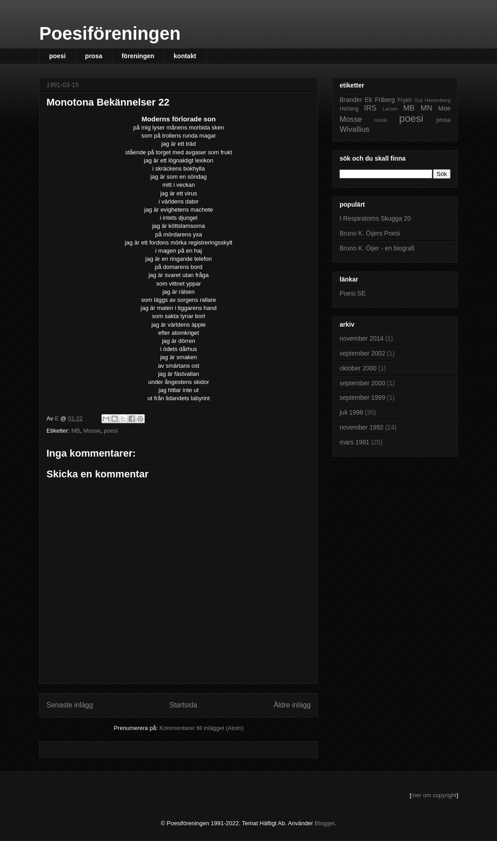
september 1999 (362, 397)
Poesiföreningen (109, 33)
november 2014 (361, 338)
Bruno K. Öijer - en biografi (377, 248)
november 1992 (361, 427)
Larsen (390, 108)
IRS (370, 108)
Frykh (404, 100)
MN (426, 108)
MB (75, 430)
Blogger (325, 823)
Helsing (349, 109)
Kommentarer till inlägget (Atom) (201, 728)
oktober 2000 (358, 368)
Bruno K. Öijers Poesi (370, 233)
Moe (444, 108)
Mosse (92, 430)
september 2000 (362, 383)
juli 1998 (351, 412)
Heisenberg (438, 100)
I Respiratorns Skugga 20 (375, 218)
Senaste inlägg (69, 705)
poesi (57, 56)
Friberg (385, 99)
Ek (368, 99)
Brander (351, 99)
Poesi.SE (353, 293)
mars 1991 (354, 442)
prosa (93, 56)
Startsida (184, 705)
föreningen (138, 56)
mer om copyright (433, 795)
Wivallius (354, 129)
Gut (418, 100)
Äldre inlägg (292, 705)
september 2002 (362, 353)
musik (380, 120)
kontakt (185, 56)
